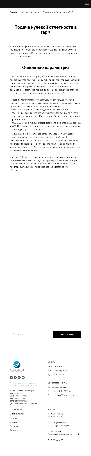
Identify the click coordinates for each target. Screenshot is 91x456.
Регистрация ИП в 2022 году (60, 391)
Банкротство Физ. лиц (57, 383)
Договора (14, 430)
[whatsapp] (23, 377)
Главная (13, 12)
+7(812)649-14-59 (55, 417)
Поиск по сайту (67, 334)
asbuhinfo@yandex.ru (57, 422)
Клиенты (13, 418)
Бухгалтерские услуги (57, 370)
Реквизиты (14, 426)
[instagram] (19, 377)
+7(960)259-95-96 (55, 414)
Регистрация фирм (56, 366)
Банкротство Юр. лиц (57, 387)
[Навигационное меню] (87, 4)
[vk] (15, 377)
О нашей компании (18, 414)
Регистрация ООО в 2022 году (61, 395)
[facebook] (11, 377)
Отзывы (13, 422)
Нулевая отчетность (30, 12)
